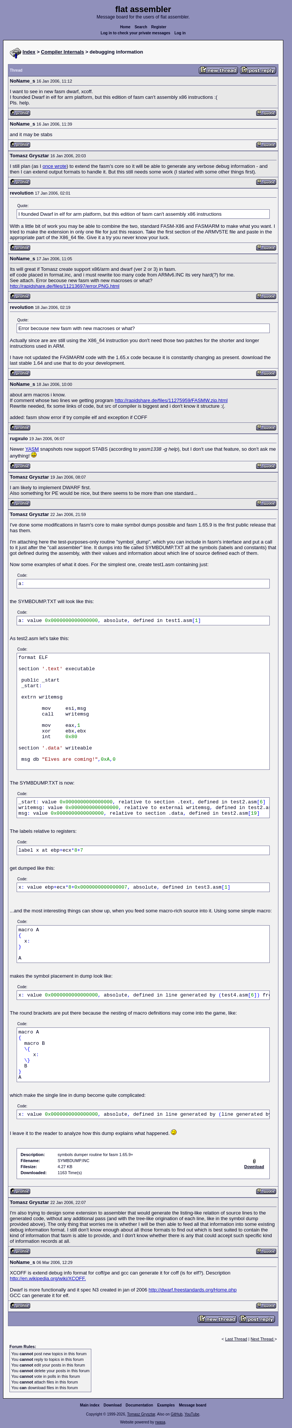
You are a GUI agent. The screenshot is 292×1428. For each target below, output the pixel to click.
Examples (166, 1405)
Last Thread (236, 1339)
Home (125, 27)
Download (113, 1405)
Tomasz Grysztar (141, 1414)
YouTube (191, 1414)
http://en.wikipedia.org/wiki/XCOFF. (48, 1278)
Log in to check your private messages (136, 33)
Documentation (139, 1405)
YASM (32, 449)
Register (158, 27)
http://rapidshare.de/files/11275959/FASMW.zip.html (171, 400)
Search (141, 27)
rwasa (160, 1422)
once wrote (55, 166)
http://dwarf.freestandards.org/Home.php (193, 1290)
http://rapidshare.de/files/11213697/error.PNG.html (65, 286)
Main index (90, 1405)
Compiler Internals (62, 52)
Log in (180, 33)
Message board (192, 1405)
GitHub (176, 1414)
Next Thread (262, 1339)
